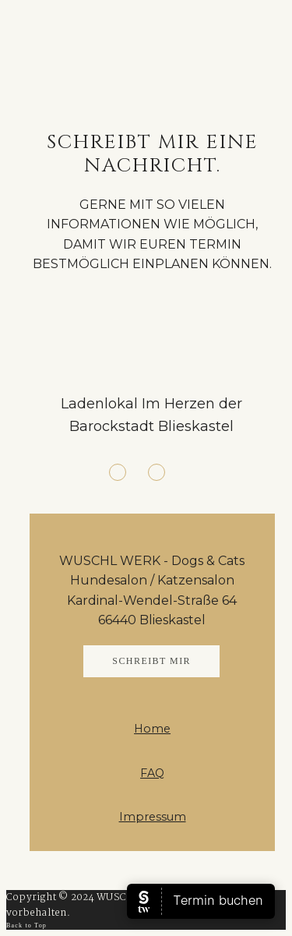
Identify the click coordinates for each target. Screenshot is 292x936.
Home (152, 729)
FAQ (152, 773)
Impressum (152, 817)
